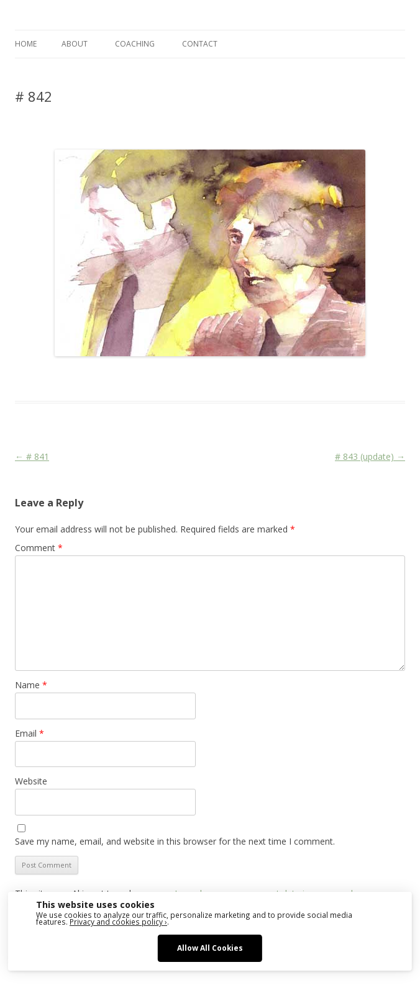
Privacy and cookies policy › (118, 922)
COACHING (135, 43)
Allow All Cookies (210, 948)
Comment (39, 548)
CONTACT (199, 43)
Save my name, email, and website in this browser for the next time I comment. (175, 841)
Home (26, 43)
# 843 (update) (370, 456)
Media (221, 378)
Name (31, 685)
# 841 (32, 456)
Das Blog (125, 378)
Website (31, 781)
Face (197, 378)
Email (29, 733)
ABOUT (75, 43)
